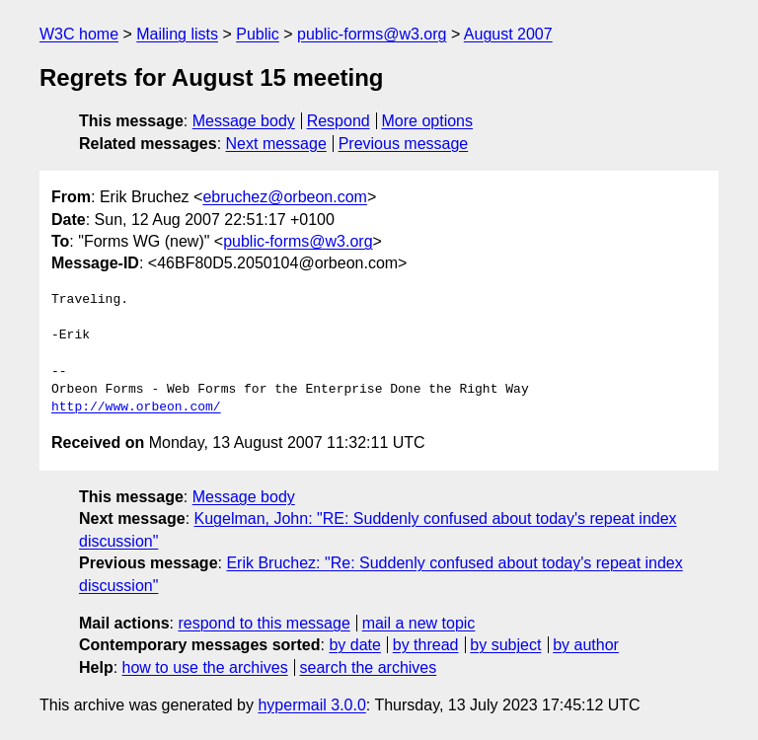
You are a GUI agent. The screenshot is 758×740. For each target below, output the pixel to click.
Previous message (404, 143)
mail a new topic (419, 623)
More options (428, 120)
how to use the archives (205, 667)
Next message (276, 143)
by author (586, 644)
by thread (426, 644)
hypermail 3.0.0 (311, 705)
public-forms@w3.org (371, 34)
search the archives (368, 667)
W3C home (78, 34)
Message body (243, 120)
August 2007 (508, 34)
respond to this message (263, 623)
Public (257, 34)
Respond (338, 120)
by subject (505, 644)
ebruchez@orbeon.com (284, 196)
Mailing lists (177, 34)
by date (354, 644)
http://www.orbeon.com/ (136, 407)
